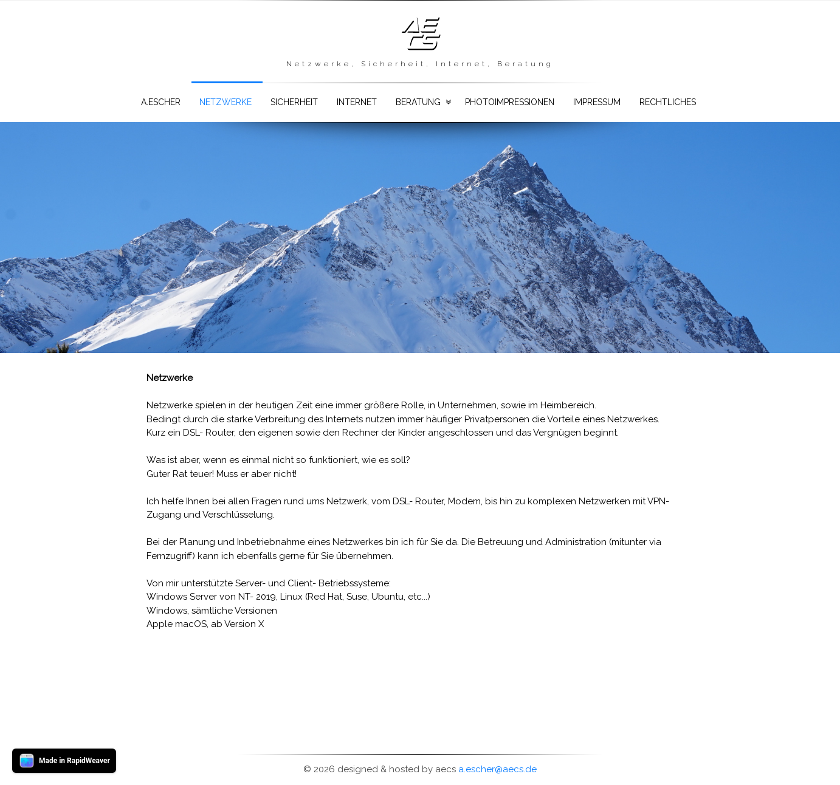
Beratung (418, 102)
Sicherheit (294, 102)
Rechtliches (667, 102)
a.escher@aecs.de (497, 769)
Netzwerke (225, 102)
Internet (357, 102)
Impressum (597, 102)
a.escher (161, 102)
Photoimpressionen (509, 102)
